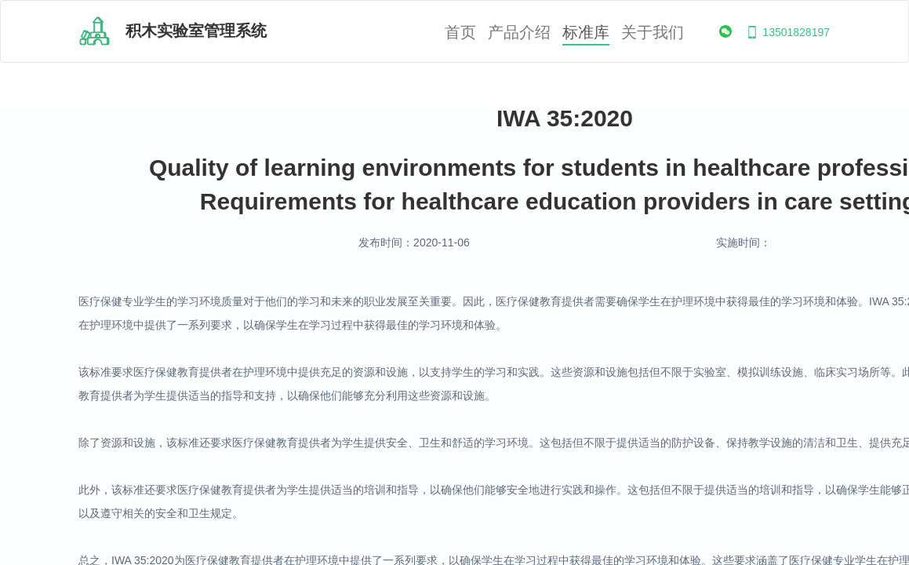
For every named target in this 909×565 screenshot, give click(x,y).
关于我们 (652, 32)
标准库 (585, 32)
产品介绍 (519, 32)
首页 (460, 32)
